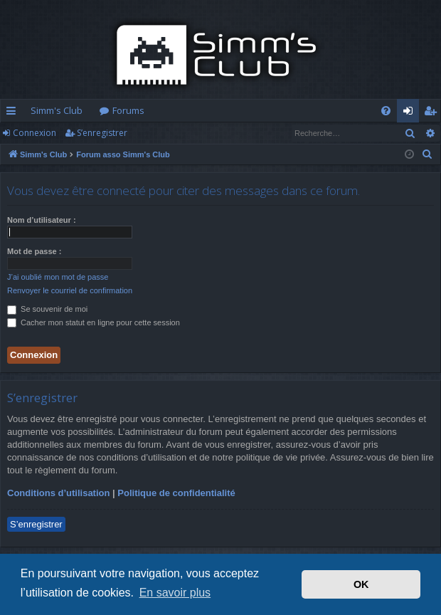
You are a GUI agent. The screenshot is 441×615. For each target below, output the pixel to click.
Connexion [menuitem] (411, 113)
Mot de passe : (34, 251)
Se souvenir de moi (47, 309)
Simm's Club (57, 110)
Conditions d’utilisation (58, 493)
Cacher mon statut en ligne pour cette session (93, 322)
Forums (128, 110)
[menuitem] (386, 110)
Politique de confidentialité (176, 493)
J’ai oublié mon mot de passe (57, 277)
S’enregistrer (102, 133)
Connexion (34, 133)
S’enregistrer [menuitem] (433, 113)
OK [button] (361, 584)
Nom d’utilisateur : (41, 220)
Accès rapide (14, 113)
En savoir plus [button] (175, 593)
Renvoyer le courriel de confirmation (69, 290)
